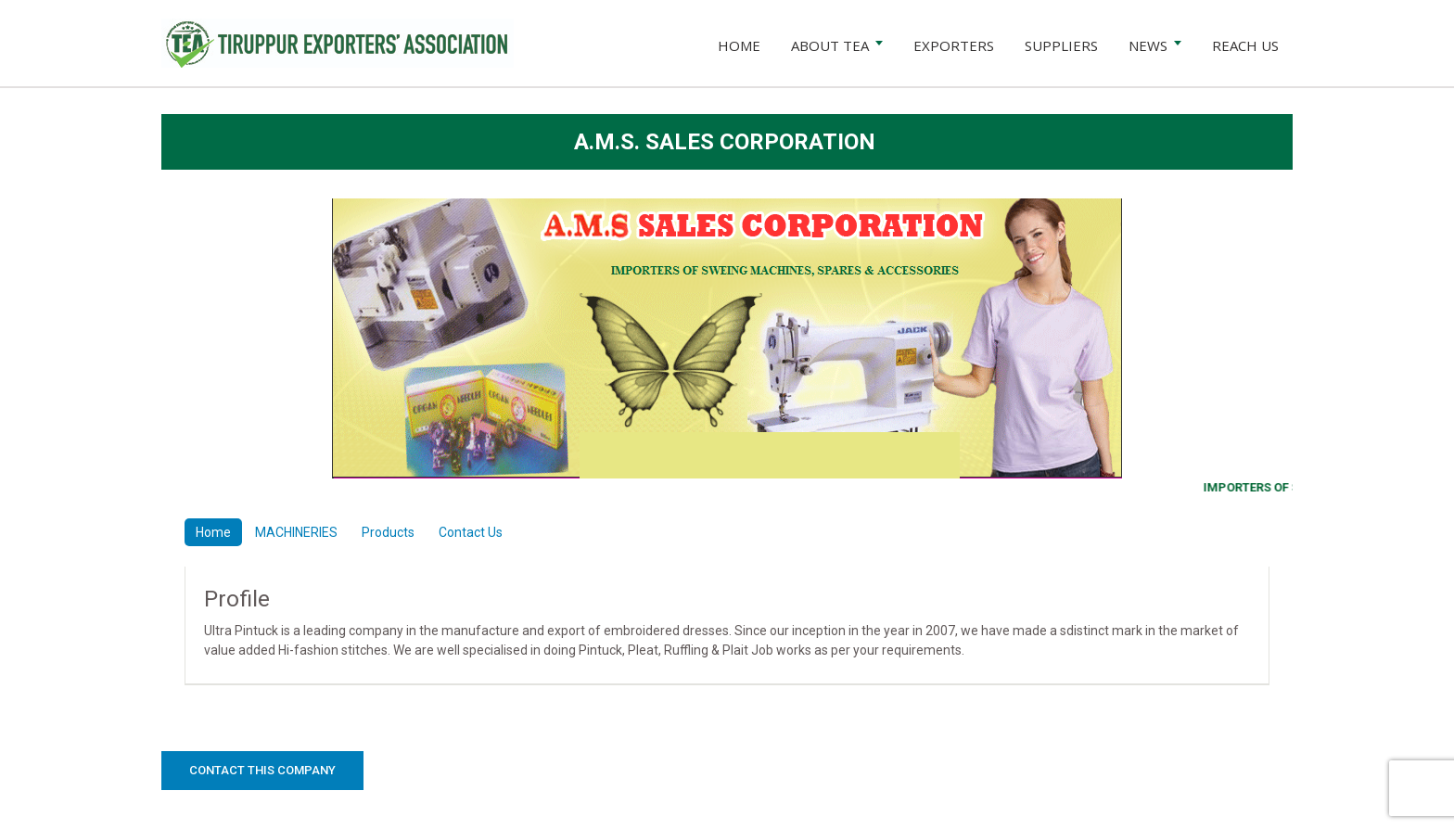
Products (388, 532)
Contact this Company (262, 770)
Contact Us (471, 532)
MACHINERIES (296, 532)
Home (213, 532)
